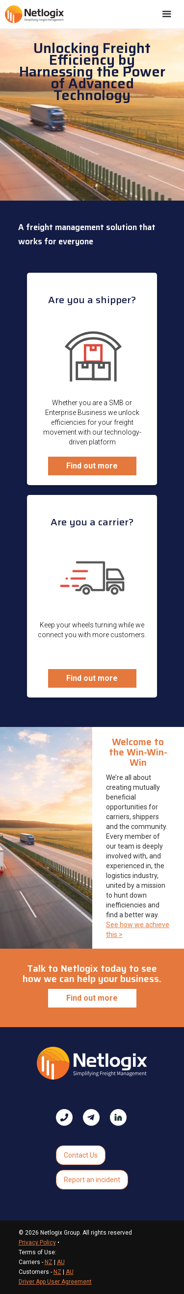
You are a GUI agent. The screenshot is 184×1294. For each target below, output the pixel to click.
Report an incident (92, 1180)
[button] (167, 14)
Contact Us (81, 1155)
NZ (49, 1262)
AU (61, 1262)
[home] (34, 14)
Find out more (92, 465)
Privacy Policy (37, 1242)
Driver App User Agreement (55, 1281)
